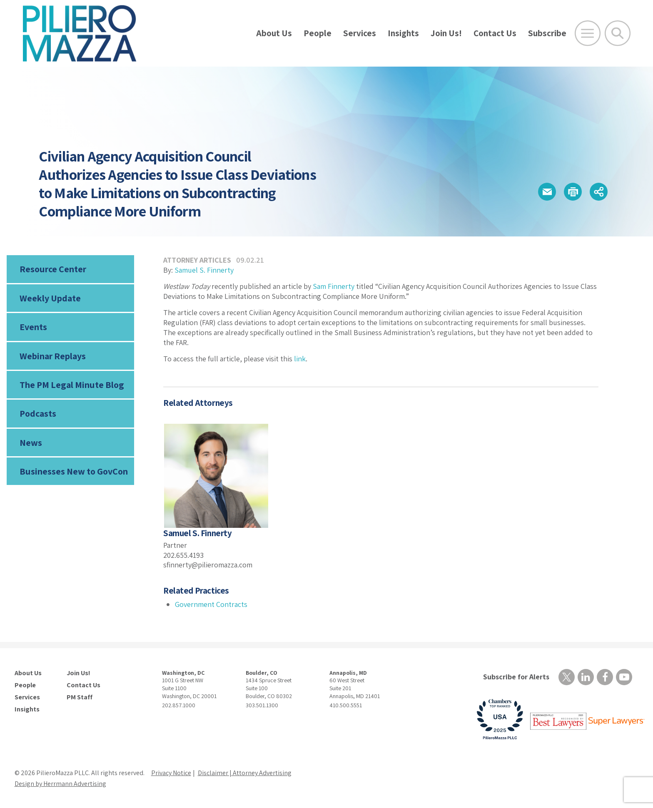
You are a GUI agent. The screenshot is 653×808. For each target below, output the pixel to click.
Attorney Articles (197, 260)
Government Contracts (211, 604)
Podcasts (38, 413)
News (31, 442)
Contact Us (495, 33)
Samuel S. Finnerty (204, 270)
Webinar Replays (53, 356)
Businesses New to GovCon (74, 471)
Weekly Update (50, 298)
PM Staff (79, 697)
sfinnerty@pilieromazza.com (207, 564)
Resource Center (53, 269)
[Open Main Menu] (588, 33)
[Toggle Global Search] (618, 33)
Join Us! (446, 33)
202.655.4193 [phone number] (183, 555)
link (300, 358)
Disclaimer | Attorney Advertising (245, 772)
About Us (274, 33)
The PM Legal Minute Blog (72, 384)
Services (359, 33)
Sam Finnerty (333, 286)
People (317, 33)
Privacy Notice (171, 772)
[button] (547, 192)
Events (33, 327)
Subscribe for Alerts (516, 676)
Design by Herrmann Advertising (60, 783)
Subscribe (547, 33)
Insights (403, 33)
